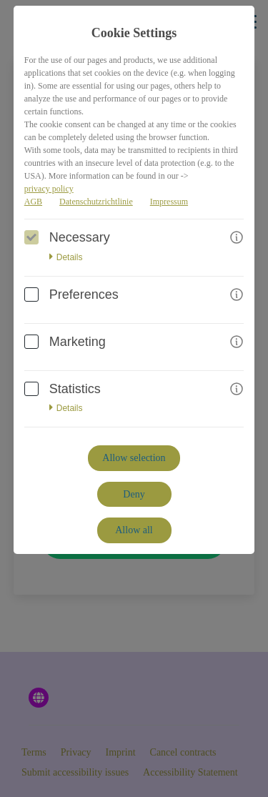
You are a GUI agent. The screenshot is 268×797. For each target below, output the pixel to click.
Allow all (134, 530)
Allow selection (133, 457)
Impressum (169, 202)
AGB (33, 202)
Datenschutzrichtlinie (96, 202)
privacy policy (49, 189)
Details (66, 257)
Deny (133, 494)
